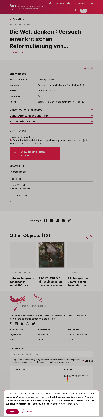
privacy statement (20, 403)
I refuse (28, 411)
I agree (12, 411)
